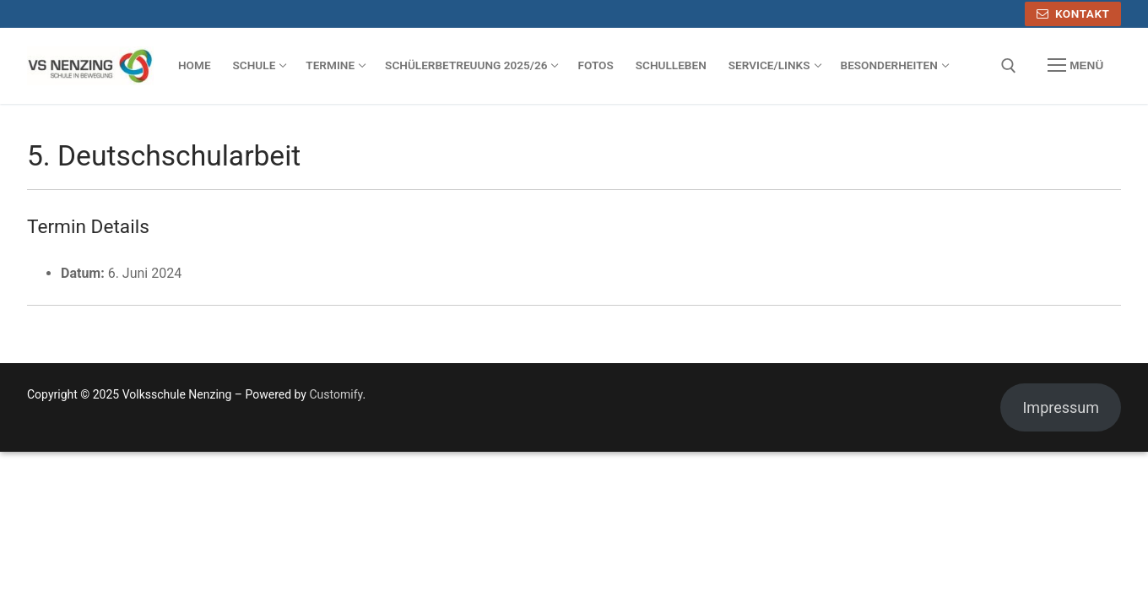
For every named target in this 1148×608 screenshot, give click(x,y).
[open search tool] (1008, 65)
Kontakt (1073, 13)
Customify (335, 394)
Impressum (1060, 407)
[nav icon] (1075, 66)
